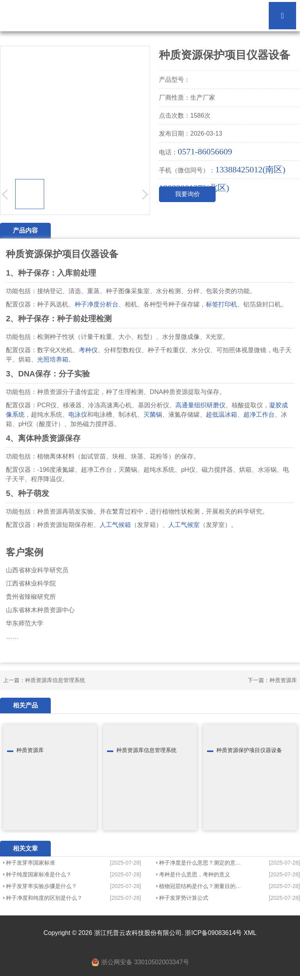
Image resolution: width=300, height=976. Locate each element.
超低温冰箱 (221, 414)
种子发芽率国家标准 (30, 863)
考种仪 (88, 350)
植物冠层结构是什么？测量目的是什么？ (201, 886)
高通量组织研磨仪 (200, 405)
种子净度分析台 (96, 304)
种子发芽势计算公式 (183, 898)
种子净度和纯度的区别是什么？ (44, 898)
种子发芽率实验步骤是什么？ (41, 886)
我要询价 (187, 194)
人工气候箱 (115, 524)
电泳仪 (77, 414)
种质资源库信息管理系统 (55, 680)
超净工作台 (259, 414)
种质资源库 (283, 680)
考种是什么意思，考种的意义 (194, 874)
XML (250, 932)
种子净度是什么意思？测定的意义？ (201, 863)
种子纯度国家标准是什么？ (38, 874)
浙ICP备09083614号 (213, 932)
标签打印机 (221, 304)
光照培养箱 (52, 359)
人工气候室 (184, 524)
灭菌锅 (152, 414)
